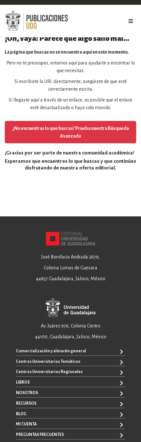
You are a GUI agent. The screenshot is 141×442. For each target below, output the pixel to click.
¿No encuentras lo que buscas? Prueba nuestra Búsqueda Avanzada (70, 132)
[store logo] (37, 21)
